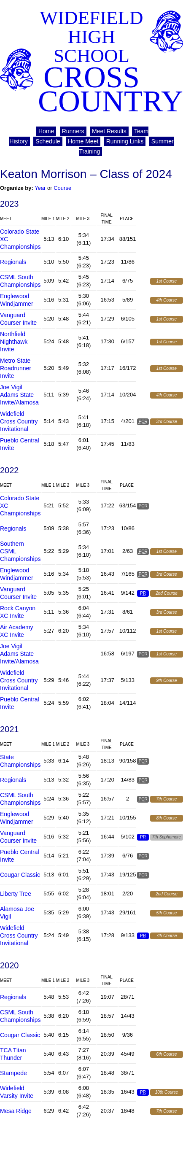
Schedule (47, 141)
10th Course (166, 1092)
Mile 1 (48, 218)
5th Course (166, 913)
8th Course (166, 818)
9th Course (166, 680)
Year (40, 188)
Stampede (13, 1073)
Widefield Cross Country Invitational (19, 421)
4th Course (166, 300)
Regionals (13, 262)
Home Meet (83, 141)
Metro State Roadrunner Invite (15, 368)
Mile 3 (82, 218)
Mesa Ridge (16, 1111)
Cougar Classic (20, 874)
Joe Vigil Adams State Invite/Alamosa (19, 395)
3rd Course (166, 421)
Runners (73, 131)
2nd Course (167, 593)
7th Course (166, 799)
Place (127, 218)
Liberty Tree (15, 893)
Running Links (125, 141)
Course (62, 188)
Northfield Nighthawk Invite (13, 342)
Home (46, 131)
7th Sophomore (166, 837)
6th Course (166, 1054)
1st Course (166, 281)
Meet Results (109, 131)
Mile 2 (63, 218)
